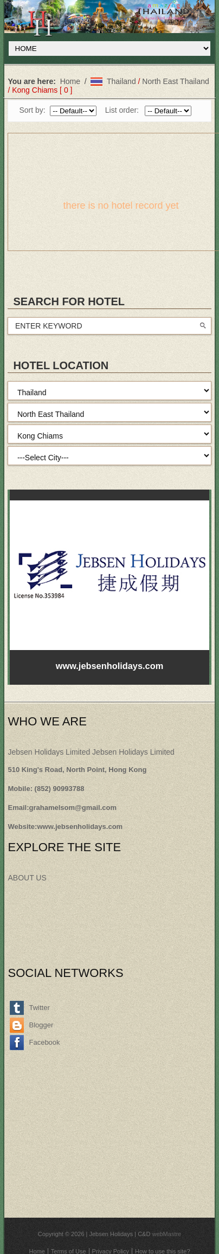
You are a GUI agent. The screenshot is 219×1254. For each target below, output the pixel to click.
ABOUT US (27, 877)
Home (70, 81)
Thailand (121, 81)
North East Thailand (175, 81)
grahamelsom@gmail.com (73, 807)
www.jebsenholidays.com (80, 826)
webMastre (166, 1234)
